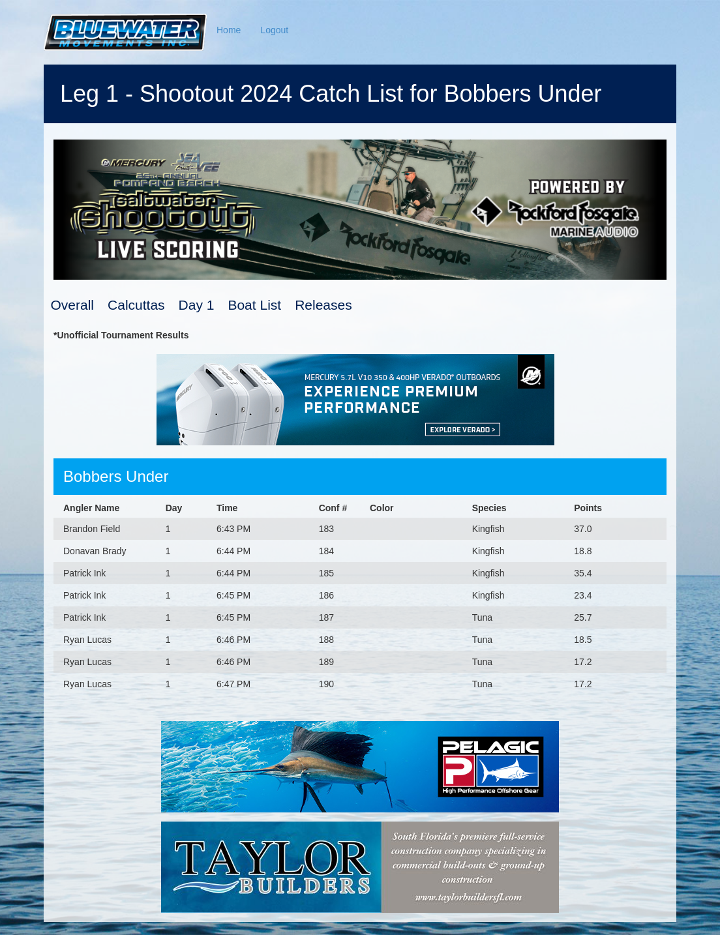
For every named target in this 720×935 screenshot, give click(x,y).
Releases (323, 304)
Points (588, 508)
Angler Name (91, 508)
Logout (274, 30)
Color (382, 508)
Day (174, 508)
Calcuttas (136, 304)
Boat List (254, 304)
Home (229, 30)
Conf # (333, 508)
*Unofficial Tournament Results (120, 335)
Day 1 (197, 304)
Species (489, 508)
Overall (73, 304)
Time (227, 508)
